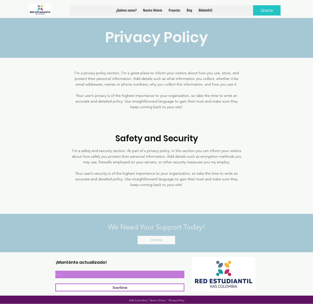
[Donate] (156, 240)
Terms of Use (157, 300)
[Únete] (267, 10)
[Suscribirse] (119, 287)
